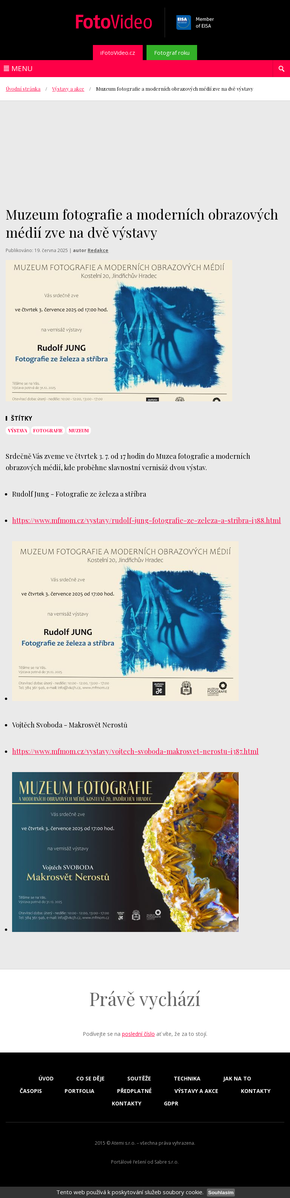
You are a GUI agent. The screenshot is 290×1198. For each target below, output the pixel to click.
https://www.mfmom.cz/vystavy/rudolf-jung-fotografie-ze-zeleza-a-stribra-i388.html (146, 520)
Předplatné (134, 1091)
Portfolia (79, 1091)
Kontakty (255, 1091)
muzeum (79, 430)
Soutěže (139, 1078)
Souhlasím (220, 1192)
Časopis (31, 1091)
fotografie (48, 430)
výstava (17, 430)
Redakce (98, 250)
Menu (21, 68)
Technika (187, 1078)
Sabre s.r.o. (166, 1162)
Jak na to (237, 1078)
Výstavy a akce (68, 88)
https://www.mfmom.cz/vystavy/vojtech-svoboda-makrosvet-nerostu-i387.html (135, 751)
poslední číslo (138, 1033)
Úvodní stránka (23, 88)
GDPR (171, 1103)
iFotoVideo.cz (117, 52)
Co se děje (90, 1078)
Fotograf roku (172, 52)
